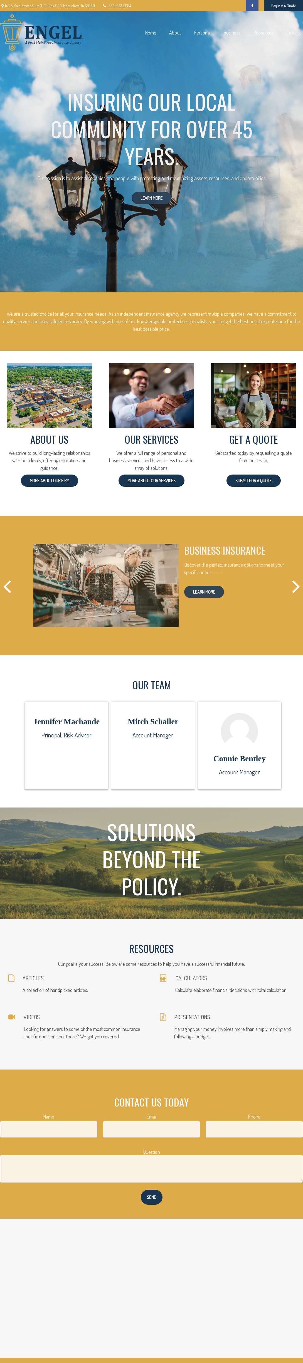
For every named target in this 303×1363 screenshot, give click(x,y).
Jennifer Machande (66, 721)
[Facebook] (252, 5)
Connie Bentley (239, 758)
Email (151, 1116)
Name (48, 1116)
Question (151, 1152)
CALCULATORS (191, 978)
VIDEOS (32, 1017)
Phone (254, 1116)
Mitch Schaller (153, 721)
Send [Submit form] (151, 1197)
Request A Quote (283, 5)
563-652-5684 (116, 5)
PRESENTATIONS (192, 1017)
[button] (150, 32)
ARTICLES (33, 978)
